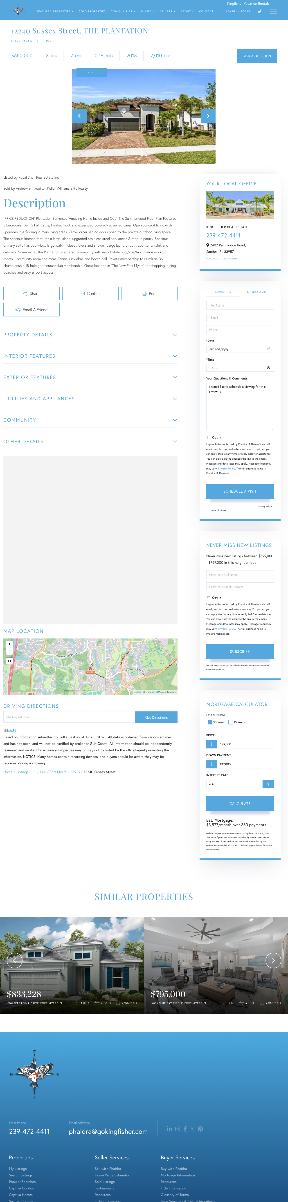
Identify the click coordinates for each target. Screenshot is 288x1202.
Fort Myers (58, 772)
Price (210, 735)
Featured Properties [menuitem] (53, 11)
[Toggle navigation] (273, 11)
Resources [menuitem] (103, 1194)
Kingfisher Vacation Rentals (248, 3)
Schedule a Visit (256, 292)
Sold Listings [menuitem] (105, 1181)
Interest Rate (217, 775)
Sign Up (230, 11)
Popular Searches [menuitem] (22, 1181)
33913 (75, 772)
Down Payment (218, 755)
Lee (43, 772)
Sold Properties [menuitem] (92, 11)
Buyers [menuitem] (146, 11)
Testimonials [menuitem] (104, 1188)
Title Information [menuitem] (174, 1188)
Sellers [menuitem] (166, 11)
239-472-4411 (223, 235)
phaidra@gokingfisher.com (108, 1131)
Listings (22, 772)
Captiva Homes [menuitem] (21, 1194)
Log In (245, 11)
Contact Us (213, 258)
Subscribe (240, 651)
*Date (210, 341)
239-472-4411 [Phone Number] (29, 1131)
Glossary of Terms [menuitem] (175, 1194)
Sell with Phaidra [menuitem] (108, 1168)
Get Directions (156, 717)
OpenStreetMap (154, 692)
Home (7, 772)
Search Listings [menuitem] (20, 1175)
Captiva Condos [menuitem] (21, 1188)
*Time (210, 360)
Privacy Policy (226, 468)
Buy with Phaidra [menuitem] (174, 1168)
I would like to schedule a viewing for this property (240, 407)
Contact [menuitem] (206, 11)
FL (34, 772)
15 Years (237, 722)
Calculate (240, 803)
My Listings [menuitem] (18, 1168)
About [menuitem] (186, 11)
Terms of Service (219, 510)
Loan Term (215, 715)
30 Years (217, 722)
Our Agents (230, 258)
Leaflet (137, 692)
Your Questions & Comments (227, 378)
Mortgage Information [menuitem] (178, 1175)
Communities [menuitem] (121, 11)
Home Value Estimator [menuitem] (112, 1175)
